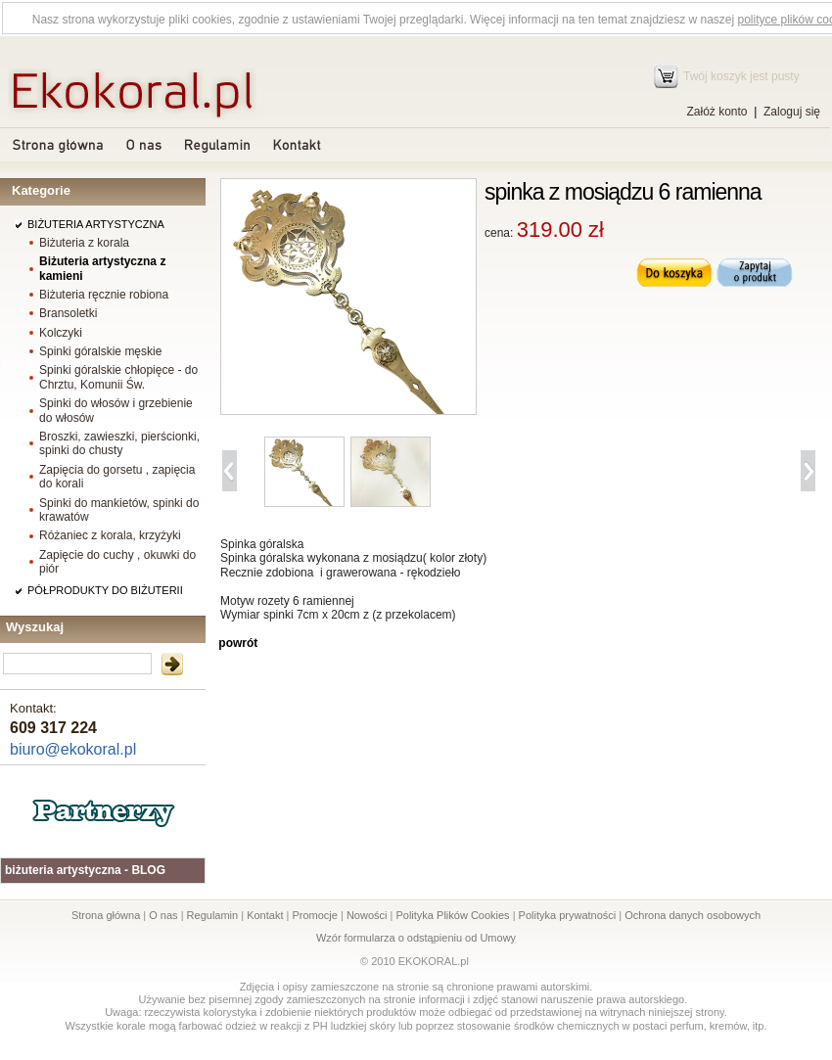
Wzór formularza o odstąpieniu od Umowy (416, 938)
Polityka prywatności (568, 915)
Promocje (314, 915)
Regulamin (213, 915)
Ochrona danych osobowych (692, 915)
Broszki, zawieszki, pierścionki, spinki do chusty (119, 443)
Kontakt (265, 915)
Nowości (367, 915)
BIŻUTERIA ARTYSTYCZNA (95, 224)
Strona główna (105, 915)
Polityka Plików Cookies (452, 915)
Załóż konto (716, 111)
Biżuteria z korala (84, 243)
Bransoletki (68, 313)
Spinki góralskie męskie (100, 351)
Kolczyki (60, 333)
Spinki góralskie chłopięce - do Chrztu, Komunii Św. (118, 377)
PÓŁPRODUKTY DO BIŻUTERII (105, 590)
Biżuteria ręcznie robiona (103, 294)
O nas (163, 915)
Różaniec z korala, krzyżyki (110, 535)
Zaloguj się (791, 111)
